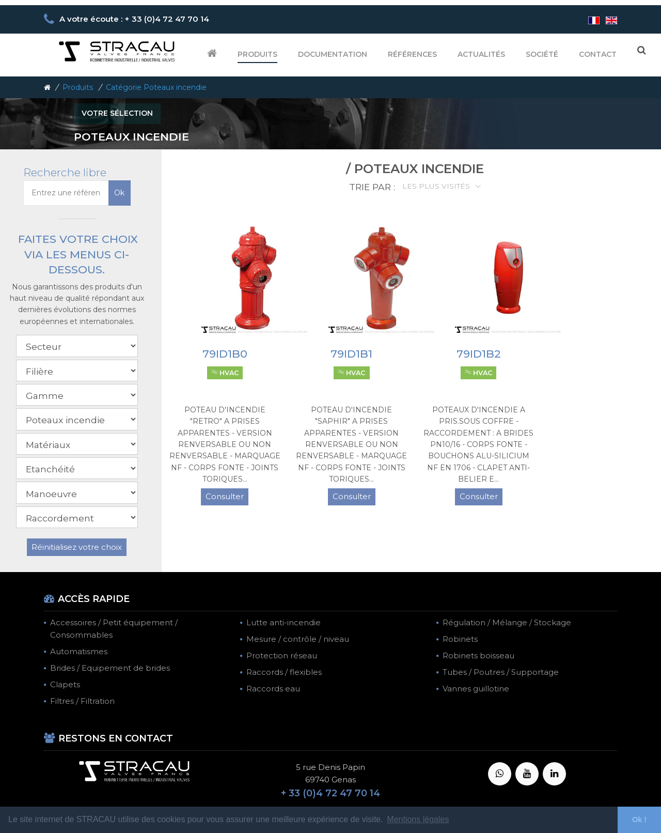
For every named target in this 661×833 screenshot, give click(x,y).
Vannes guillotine (476, 688)
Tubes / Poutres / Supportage (501, 672)
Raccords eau (273, 688)
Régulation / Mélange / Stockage (507, 622)
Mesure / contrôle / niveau (297, 639)
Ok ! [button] (639, 819)
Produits (257, 54)
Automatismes (78, 651)
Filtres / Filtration (82, 701)
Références (412, 54)
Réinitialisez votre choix (77, 547)
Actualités (481, 54)
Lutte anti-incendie (283, 622)
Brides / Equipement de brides (110, 668)
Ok (119, 192)
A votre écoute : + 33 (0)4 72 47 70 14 (134, 19)
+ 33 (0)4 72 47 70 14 (330, 793)
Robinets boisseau (478, 655)
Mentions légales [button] (418, 819)
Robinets (460, 639)
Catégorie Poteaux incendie (156, 87)
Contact (598, 54)
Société (542, 54)
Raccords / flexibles (284, 672)
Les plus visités (437, 186)
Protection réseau (281, 655)
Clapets (65, 684)
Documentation (332, 54)
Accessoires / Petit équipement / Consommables (114, 629)
